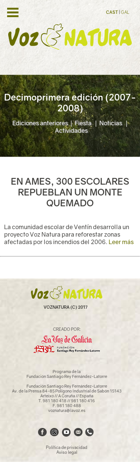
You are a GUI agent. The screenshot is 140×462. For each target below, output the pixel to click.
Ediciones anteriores (40, 123)
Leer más (121, 242)
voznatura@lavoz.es (66, 410)
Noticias (111, 123)
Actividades (71, 130)
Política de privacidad (66, 447)
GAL (125, 12)
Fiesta (84, 123)
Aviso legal (66, 452)
